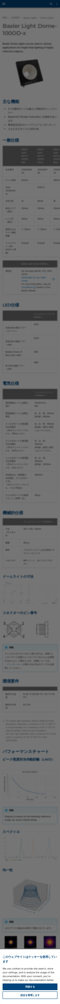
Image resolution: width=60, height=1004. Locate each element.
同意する (30, 986)
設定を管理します (30, 995)
